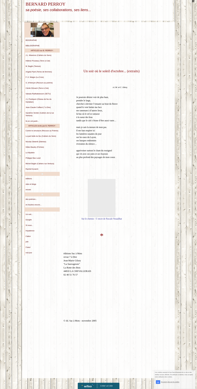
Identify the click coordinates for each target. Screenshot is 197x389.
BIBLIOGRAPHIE (33, 46)
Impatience (30, 231)
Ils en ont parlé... (32, 121)
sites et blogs (31, 184)
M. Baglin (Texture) (33, 66)
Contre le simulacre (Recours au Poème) (42, 131)
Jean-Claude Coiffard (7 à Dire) (38, 107)
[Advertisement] (102, 44)
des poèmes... (31, 199)
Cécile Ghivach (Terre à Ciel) (37, 88)
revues (28, 190)
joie (27, 242)
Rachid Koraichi (32, 169)
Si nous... (29, 225)
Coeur (28, 247)
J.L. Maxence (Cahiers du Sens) (39, 55)
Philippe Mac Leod (33, 158)
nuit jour (29, 253)
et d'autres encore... (34, 205)
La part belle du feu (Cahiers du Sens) (41, 136)
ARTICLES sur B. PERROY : (42, 50)
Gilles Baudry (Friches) (35, 147)
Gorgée (29, 220)
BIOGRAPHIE (31, 40)
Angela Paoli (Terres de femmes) (39, 72)
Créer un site (106, 385)
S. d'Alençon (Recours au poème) (39, 83)
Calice (28, 236)
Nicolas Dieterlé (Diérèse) (36, 142)
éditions (29, 179)
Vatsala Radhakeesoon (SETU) (38, 94)
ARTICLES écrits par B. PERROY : (42, 126)
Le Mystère (30, 153)
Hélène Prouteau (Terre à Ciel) (38, 61)
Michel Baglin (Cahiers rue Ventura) (40, 164)
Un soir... (29, 214)
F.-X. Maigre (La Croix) (35, 77)
